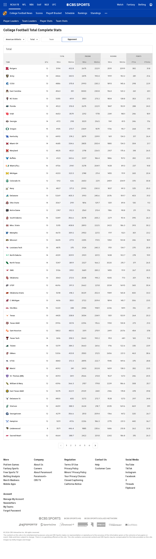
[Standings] (96, 13)
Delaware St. (15, 398)
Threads (130, 484)
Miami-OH (14, 143)
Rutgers (13, 68)
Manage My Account (13, 499)
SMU (12, 270)
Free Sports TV (10, 472)
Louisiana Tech (16, 247)
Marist (12, 368)
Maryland (14, 150)
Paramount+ (40, 476)
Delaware (14, 195)
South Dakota (16, 218)
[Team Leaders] (29, 21)
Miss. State (15, 225)
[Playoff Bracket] (53, 13)
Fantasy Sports (11, 468)
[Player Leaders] (11, 21)
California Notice (72, 484)
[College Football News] (21, 13)
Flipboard (130, 488)
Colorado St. (15, 181)
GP (46, 62)
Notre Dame (15, 210)
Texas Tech (14, 338)
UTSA (12, 361)
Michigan (13, 173)
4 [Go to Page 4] (80, 445)
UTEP (12, 285)
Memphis (14, 233)
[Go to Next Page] (95, 445)
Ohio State (14, 203)
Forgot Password (12, 510)
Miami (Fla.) (14, 165)
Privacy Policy (71, 468)
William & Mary (16, 383)
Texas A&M (15, 323)
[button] (106, 13)
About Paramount (43, 472)
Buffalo (13, 158)
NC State (14, 98)
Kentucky (14, 136)
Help (97, 464)
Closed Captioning (73, 480)
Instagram (131, 472)
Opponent (72, 39)
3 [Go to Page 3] (75, 445)
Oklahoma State (17, 293)
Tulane (13, 346)
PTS (134, 62)
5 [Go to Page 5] (84, 445)
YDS (58, 62)
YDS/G (71, 62)
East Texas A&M (17, 391)
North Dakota (15, 255)
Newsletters (9, 503)
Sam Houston (15, 330)
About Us (38, 464)
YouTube (130, 464)
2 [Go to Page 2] (70, 445)
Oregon (13, 129)
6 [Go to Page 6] (89, 445)
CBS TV (37, 480)
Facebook (130, 476)
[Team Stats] (61, 21)
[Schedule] (69, 13)
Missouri (13, 240)
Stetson (13, 406)
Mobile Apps (9, 484)
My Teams (8, 506)
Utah (12, 114)
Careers (38, 468)
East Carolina (15, 91)
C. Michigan (14, 300)
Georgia (13, 121)
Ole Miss (13, 308)
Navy (12, 188)
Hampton (14, 421)
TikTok (129, 468)
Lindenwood (15, 428)
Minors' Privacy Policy (75, 472)
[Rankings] (82, 13)
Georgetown (15, 413)
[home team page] (7, 68)
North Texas (15, 262)
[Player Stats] (46, 21)
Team (51, 39)
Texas (12, 315)
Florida (13, 106)
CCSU (12, 83)
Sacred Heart (15, 435)
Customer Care (103, 468)
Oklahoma (14, 278)
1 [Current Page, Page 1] (66, 445)
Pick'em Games (11, 464)
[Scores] (39, 13)
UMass (13, 353)
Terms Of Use (71, 464)
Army (12, 76)
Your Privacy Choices (75, 476)
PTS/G (147, 62)
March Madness (11, 480)
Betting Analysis (11, 476)
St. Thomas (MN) (17, 376)
